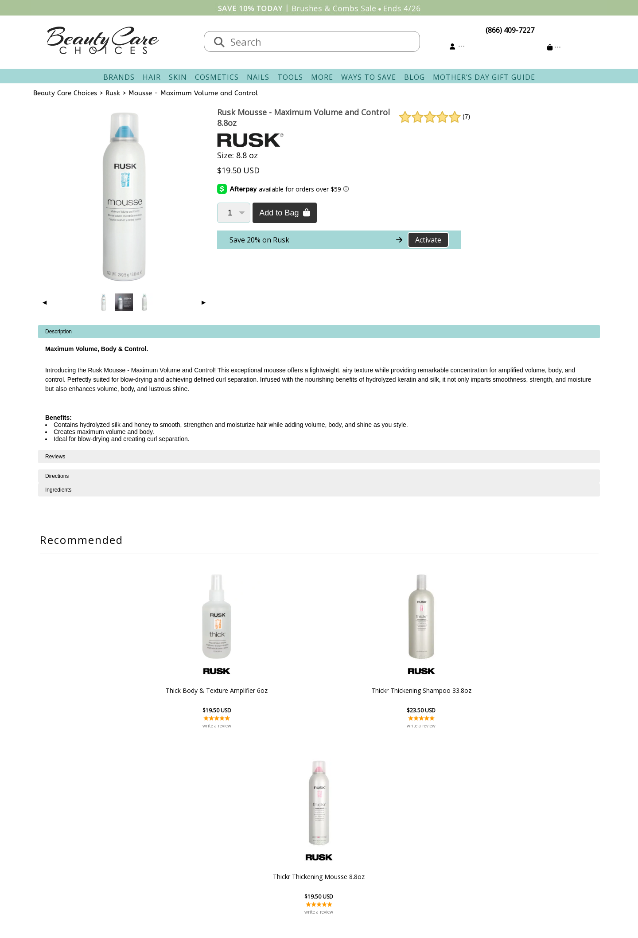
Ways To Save (368, 77)
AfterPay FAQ (266, 854)
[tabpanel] (319, 387)
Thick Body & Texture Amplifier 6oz (222, 690)
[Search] (219, 42)
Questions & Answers (279, 843)
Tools (290, 77)
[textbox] (321, 41)
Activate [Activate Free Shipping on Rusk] (428, 240)
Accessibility (183, 854)
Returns (257, 832)
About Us (179, 811)
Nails (258, 77)
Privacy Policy (186, 843)
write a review (222, 726)
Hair (152, 77)
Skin (178, 77)
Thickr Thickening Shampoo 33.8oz (319, 690)
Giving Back (183, 864)
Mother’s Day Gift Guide (484, 77)
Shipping (258, 822)
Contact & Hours (271, 811)
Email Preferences (353, 832)
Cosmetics (217, 77)
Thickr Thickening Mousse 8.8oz (415, 690)
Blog (414, 77)
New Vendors (186, 832)
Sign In (334, 811)
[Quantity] (233, 213)
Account (332, 800)
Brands (119, 77)
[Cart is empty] (554, 47)
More (322, 77)
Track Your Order (352, 822)
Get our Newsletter (355, 843)
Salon (173, 822)
